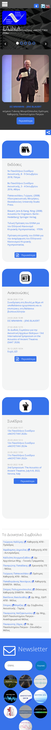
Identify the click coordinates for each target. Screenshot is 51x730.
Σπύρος (7, 605)
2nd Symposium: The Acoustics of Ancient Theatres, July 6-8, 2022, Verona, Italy (24, 470)
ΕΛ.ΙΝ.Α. (12, 28)
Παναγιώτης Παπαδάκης (15, 565)
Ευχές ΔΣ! (12, 351)
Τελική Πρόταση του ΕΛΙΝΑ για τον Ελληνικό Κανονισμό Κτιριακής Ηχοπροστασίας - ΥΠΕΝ (25, 226)
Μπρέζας (18, 605)
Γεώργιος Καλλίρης (13, 541)
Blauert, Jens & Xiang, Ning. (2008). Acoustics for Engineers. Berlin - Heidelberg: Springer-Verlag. (25, 214)
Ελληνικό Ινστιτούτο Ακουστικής (14, 32)
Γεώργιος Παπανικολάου (16, 573)
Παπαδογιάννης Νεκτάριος (17, 581)
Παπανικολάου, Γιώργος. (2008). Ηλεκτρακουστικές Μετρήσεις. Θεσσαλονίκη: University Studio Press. (23, 200)
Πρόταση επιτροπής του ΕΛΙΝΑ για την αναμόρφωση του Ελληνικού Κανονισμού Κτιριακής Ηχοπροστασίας (25, 240)
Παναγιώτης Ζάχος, (13, 624)
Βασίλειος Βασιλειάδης (15, 597)
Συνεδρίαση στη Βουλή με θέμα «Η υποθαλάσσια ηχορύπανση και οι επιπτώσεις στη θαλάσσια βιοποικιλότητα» (25, 307)
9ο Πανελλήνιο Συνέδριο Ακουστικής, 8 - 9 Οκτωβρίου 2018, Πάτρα (22, 174)
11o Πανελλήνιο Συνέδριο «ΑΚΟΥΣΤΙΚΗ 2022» (21, 457)
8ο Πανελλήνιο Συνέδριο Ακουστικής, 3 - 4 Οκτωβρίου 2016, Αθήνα (22, 186)
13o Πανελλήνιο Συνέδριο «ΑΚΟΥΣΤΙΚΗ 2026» (21, 432)
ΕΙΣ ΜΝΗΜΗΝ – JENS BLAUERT (25, 106)
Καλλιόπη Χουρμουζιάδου (16, 557)
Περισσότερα (25, 120)
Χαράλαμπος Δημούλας (15, 549)
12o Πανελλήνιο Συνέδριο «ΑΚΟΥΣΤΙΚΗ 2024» (21, 444)
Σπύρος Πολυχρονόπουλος (17, 589)
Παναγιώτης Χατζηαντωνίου (17, 613)
